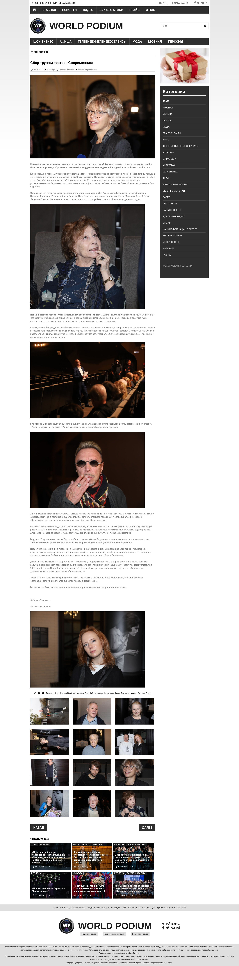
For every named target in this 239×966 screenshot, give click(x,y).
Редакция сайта (89, 934)
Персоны (175, 41)
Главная (49, 10)
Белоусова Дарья (112, 693)
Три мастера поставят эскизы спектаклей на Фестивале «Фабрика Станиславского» (132, 888)
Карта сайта (180, 3)
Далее (147, 827)
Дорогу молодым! (136, 845)
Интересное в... (171, 242)
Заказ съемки (111, 10)
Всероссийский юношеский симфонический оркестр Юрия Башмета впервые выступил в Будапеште (132, 859)
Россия (63, 70)
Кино (166, 139)
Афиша (65, 41)
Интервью (169, 165)
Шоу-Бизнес (43, 41)
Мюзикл (155, 41)
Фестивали (170, 203)
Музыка (167, 114)
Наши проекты (172, 210)
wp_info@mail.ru (133, 953)
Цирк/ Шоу (169, 159)
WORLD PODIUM (86, 26)
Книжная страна (173, 235)
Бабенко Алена (96, 693)
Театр (34, 845)
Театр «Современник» (87, 70)
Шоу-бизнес (170, 171)
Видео (88, 10)
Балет (166, 197)
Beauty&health (172, 133)
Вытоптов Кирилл (128, 693)
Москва (70, 70)
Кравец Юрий (66, 693)
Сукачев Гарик (144, 693)
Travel (167, 178)
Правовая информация (114, 934)
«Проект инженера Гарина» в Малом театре (48, 889)
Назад (38, 827)
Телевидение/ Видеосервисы (102, 41)
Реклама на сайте (140, 934)
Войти (163, 3)
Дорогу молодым (173, 216)
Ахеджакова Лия (80, 693)
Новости (69, 10)
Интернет (168, 248)
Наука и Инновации (175, 184)
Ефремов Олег (52, 693)
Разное (167, 254)
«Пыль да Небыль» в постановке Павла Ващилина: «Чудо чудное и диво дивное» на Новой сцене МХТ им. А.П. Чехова (49, 857)
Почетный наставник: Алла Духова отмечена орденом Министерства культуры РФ (89, 888)
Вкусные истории (174, 191)
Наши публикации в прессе (180, 229)
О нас (150, 10)
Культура (51, 70)
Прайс (134, 10)
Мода (137, 41)
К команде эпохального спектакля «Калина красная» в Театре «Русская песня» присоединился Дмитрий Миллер (90, 857)
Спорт (166, 223)
